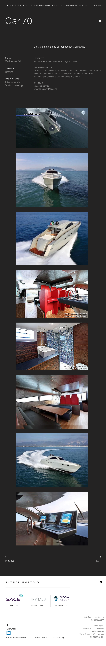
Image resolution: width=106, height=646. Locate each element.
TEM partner (13, 605)
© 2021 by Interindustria (16, 637)
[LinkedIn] (9, 633)
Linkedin (11, 628)
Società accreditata (38, 605)
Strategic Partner (61, 605)
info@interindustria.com (94, 617)
